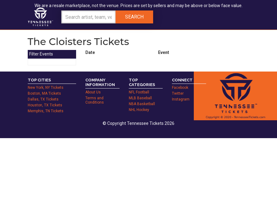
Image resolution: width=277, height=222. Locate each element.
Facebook (180, 87)
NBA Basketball (142, 104)
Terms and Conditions (94, 100)
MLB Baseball (140, 98)
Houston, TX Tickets (45, 105)
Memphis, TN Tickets (45, 111)
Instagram (180, 99)
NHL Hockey (139, 110)
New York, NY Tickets (45, 87)
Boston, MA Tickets (44, 93)
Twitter (178, 93)
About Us (93, 92)
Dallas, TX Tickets (43, 99)
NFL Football (139, 92)
